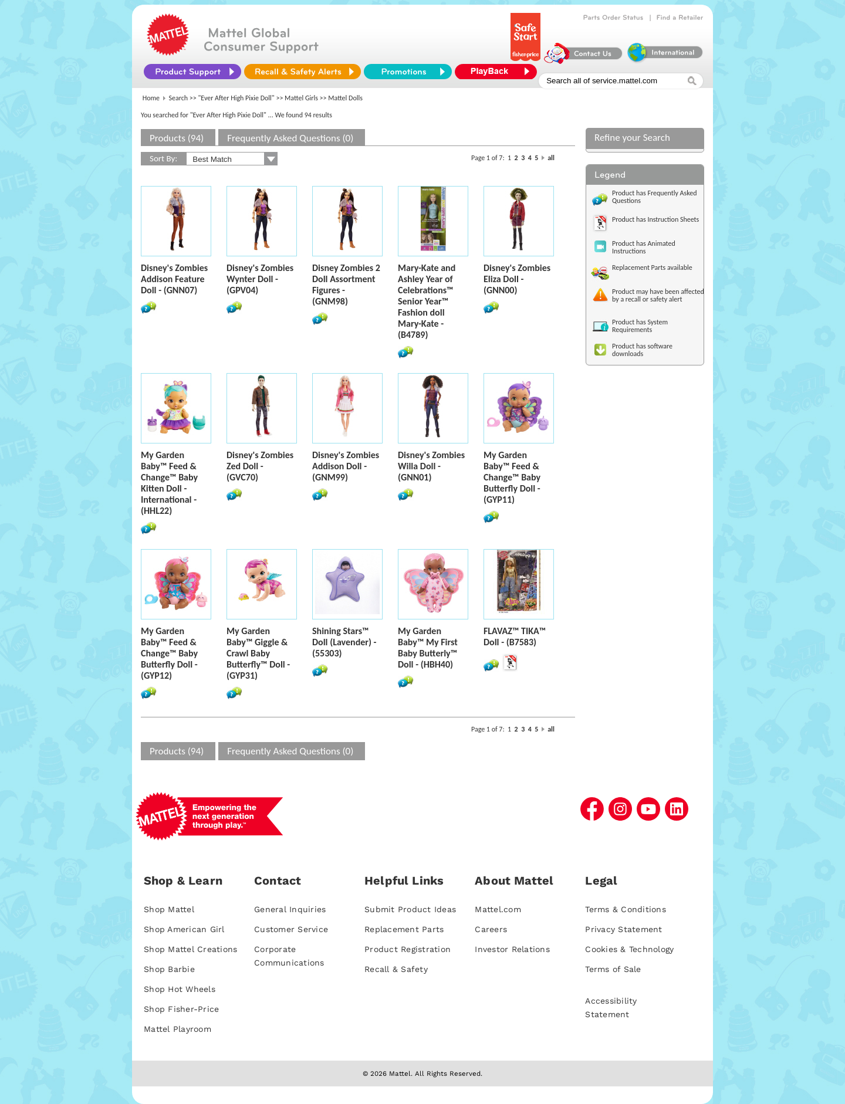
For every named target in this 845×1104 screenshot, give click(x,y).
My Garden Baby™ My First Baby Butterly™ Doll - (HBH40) (428, 647)
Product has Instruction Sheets (655, 219)
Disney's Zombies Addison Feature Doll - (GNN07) (174, 279)
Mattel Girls (301, 98)
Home (151, 98)
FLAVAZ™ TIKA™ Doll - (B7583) (515, 636)
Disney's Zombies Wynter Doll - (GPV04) (260, 279)
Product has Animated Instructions (643, 247)
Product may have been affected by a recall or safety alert (658, 295)
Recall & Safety (396, 969)
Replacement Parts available (652, 267)
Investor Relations (512, 949)
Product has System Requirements (640, 326)
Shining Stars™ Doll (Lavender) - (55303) (344, 642)
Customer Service (291, 929)
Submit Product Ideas (410, 909)
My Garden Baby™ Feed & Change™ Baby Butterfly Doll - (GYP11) (512, 477)
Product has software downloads (642, 350)
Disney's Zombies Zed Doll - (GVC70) (260, 466)
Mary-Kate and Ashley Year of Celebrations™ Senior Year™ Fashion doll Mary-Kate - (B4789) (426, 301)
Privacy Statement (623, 929)
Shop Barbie (169, 969)
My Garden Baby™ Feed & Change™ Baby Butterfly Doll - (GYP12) (169, 653)
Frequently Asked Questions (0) (290, 138)
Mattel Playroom (177, 1029)
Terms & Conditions (625, 909)
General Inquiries (290, 909)
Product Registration (407, 949)
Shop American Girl (184, 929)
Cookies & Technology (629, 949)
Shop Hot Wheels (179, 989)
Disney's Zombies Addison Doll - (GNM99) (345, 466)
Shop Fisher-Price (181, 1009)
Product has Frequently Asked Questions (654, 197)
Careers (491, 929)
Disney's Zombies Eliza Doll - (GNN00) (517, 279)
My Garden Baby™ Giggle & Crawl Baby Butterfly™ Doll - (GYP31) (258, 653)
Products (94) (177, 138)
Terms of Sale (613, 969)
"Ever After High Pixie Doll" (236, 98)
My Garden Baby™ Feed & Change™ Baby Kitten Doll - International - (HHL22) (169, 482)
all (551, 158)
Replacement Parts (404, 929)
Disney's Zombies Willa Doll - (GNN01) (431, 466)
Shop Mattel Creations (190, 949)
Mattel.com (498, 909)
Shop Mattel (169, 909)
